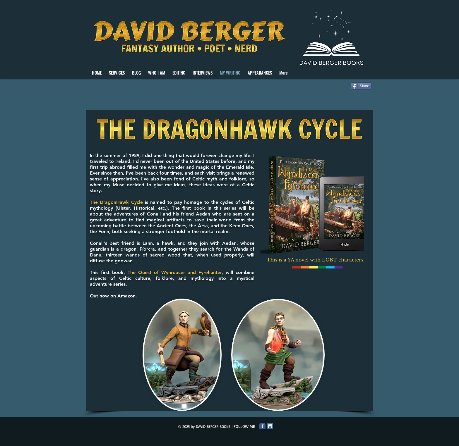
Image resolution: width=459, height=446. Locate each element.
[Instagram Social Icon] (270, 426)
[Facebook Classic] (262, 426)
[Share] (361, 85)
